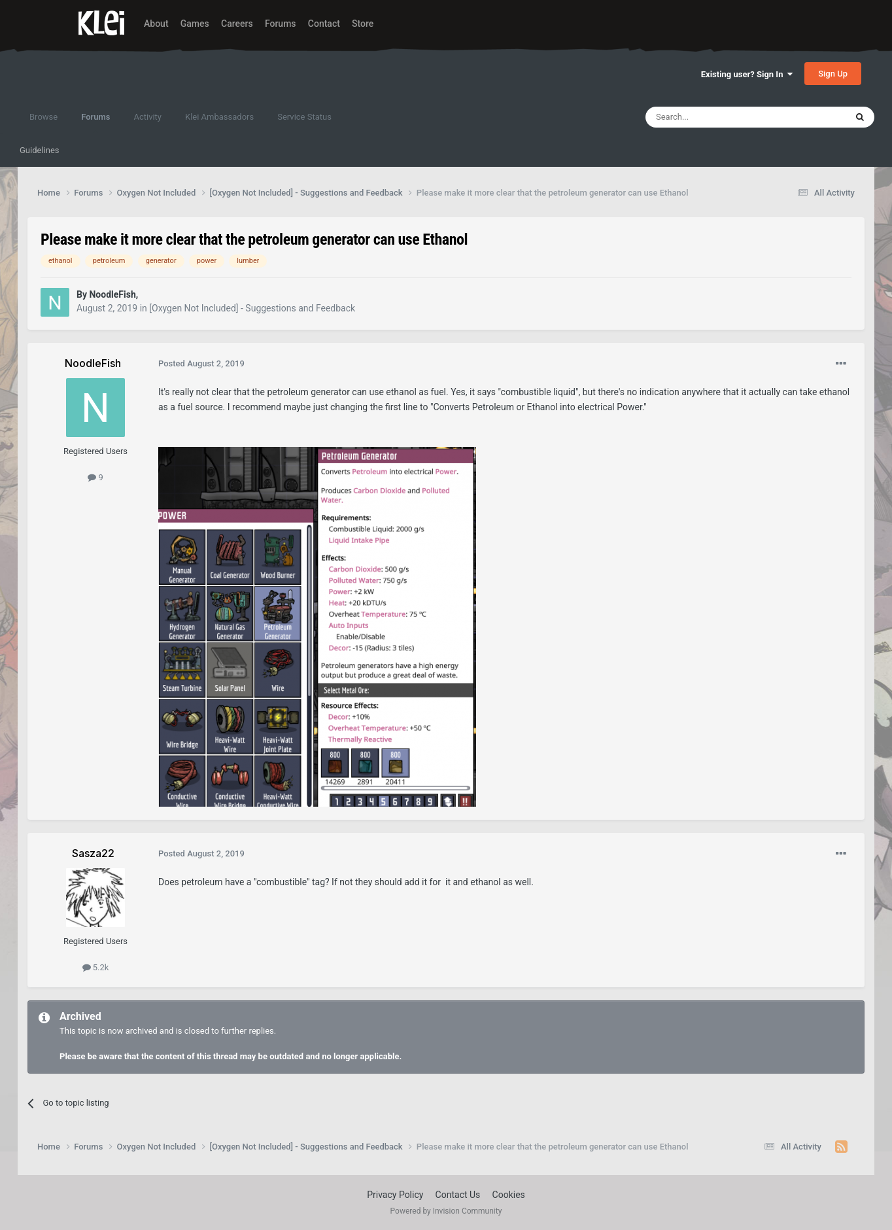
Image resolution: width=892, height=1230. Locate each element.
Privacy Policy (395, 1194)
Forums (280, 23)
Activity (147, 117)
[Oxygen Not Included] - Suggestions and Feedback (252, 308)
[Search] (714, 117)
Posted (201, 363)
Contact (324, 23)
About (156, 23)
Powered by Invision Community (446, 1211)
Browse (43, 117)
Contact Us (458, 1194)
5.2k (95, 967)
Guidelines (40, 150)
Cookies (508, 1194)
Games (194, 23)
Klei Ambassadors (219, 117)
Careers (237, 23)
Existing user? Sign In (747, 74)
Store (362, 23)
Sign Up (833, 74)
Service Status (304, 117)
